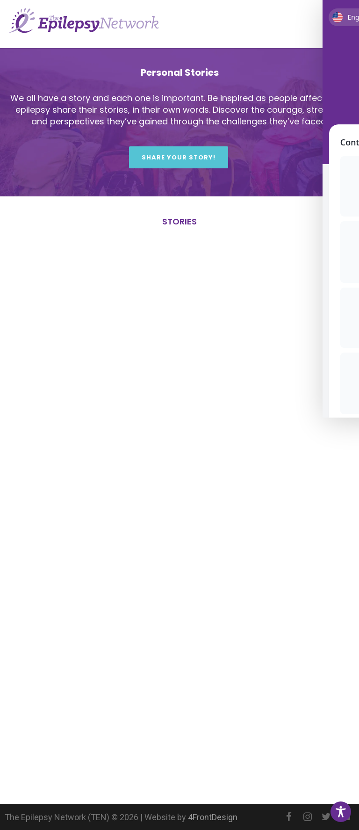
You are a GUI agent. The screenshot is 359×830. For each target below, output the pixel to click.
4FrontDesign (212, 817)
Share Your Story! (178, 157)
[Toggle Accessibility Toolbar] (341, 812)
